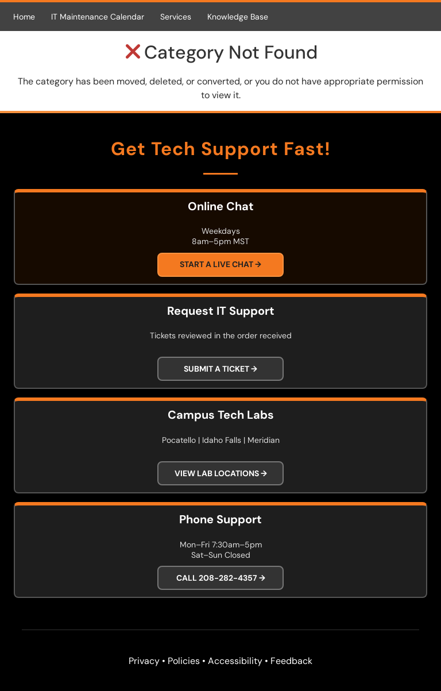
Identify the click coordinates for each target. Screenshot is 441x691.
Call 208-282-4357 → (220, 578)
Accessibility (235, 661)
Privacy (144, 661)
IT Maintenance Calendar (97, 16)
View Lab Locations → (221, 473)
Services (175, 16)
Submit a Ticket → (220, 369)
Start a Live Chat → (220, 264)
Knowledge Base (237, 16)
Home (24, 16)
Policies (184, 661)
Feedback (291, 661)
